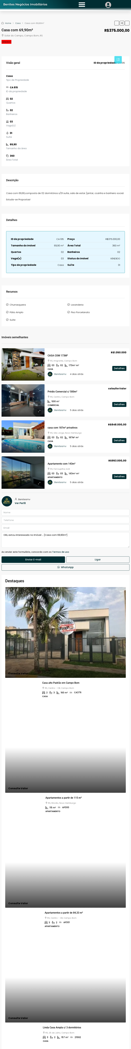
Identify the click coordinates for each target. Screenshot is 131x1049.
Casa (18, 23)
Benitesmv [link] (60, 374)
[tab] (118, 59)
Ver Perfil (20, 503)
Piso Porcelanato (80, 312)
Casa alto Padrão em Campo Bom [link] (60, 682)
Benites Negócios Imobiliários (28, 4)
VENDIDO (6, 41)
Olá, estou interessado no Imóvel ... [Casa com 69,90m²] (65, 540)
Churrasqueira (18, 304)
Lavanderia (77, 304)
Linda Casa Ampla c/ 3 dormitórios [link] (62, 1027)
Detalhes (119, 375)
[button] (116, 23)
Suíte (13, 319)
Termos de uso (60, 551)
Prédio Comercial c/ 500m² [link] (62, 391)
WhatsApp (65, 567)
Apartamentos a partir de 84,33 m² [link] (64, 912)
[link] (23, 364)
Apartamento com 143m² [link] (61, 463)
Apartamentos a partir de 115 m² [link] (63, 797)
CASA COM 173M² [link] (58, 355)
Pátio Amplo (16, 312)
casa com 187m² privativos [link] (62, 427)
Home (8, 23)
